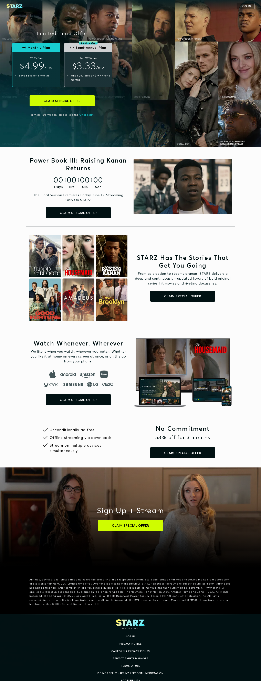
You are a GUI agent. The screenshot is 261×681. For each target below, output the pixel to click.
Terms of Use (130, 665)
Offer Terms (87, 114)
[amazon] (88, 374)
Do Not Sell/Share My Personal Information (130, 673)
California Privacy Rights (130, 651)
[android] (68, 374)
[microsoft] (52, 384)
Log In (130, 636)
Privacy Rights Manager (130, 658)
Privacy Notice (130, 643)
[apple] (53, 374)
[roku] (104, 374)
